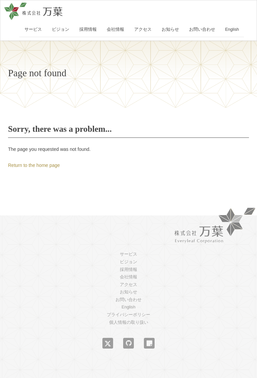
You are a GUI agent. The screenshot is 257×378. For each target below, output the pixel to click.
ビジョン (60, 29)
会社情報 (115, 29)
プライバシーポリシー (128, 314)
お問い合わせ (202, 29)
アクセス (143, 29)
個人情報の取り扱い (128, 322)
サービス (33, 29)
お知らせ (170, 29)
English (232, 29)
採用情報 (88, 29)
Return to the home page (34, 165)
